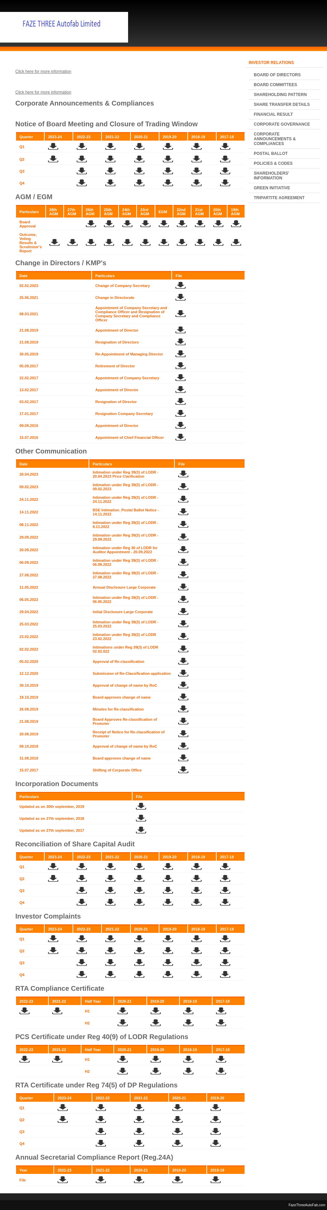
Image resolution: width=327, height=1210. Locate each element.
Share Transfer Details (282, 104)
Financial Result (273, 114)
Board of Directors (277, 75)
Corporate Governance (282, 124)
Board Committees (275, 84)
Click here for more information (43, 71)
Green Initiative (272, 188)
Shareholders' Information (271, 175)
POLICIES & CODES (273, 163)
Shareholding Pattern (280, 94)
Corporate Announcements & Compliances (275, 139)
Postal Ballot (271, 153)
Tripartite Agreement (279, 197)
